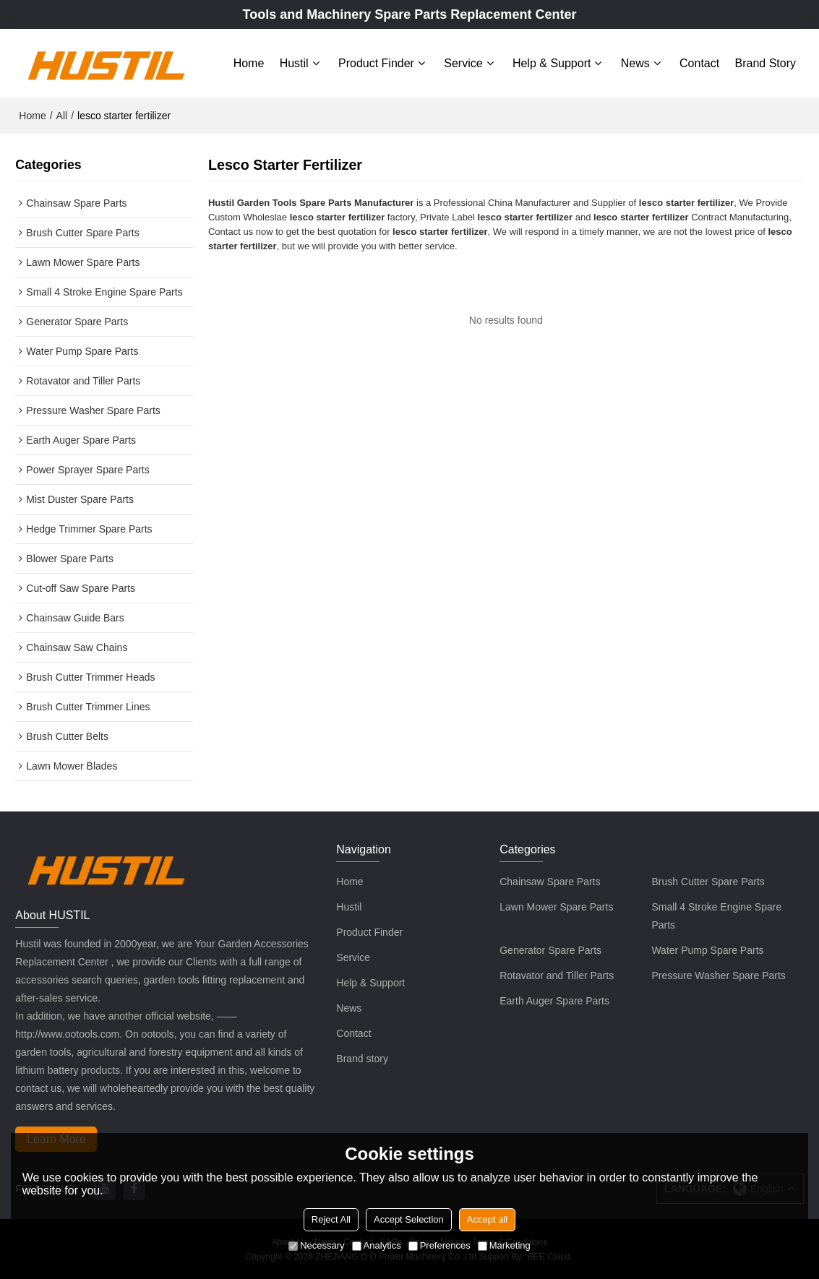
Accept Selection (409, 1219)
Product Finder (376, 63)
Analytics (376, 1245)
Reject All (331, 1219)
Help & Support (552, 63)
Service (463, 63)
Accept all (487, 1219)
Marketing (504, 1245)
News (635, 63)
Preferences (439, 1245)
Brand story (765, 63)
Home (249, 63)
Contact (699, 63)
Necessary (316, 1245)
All (62, 115)
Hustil (294, 63)
